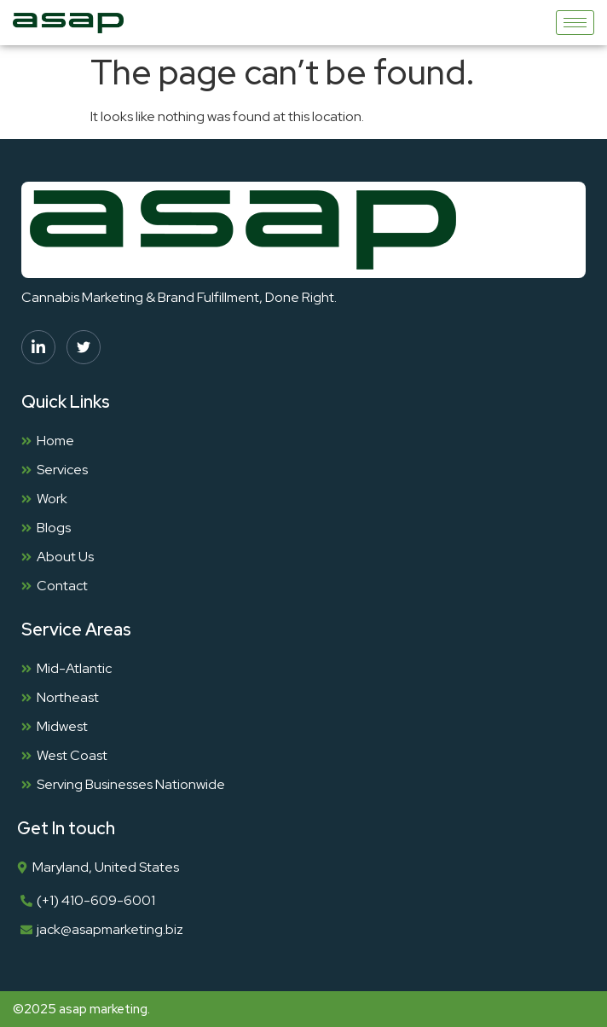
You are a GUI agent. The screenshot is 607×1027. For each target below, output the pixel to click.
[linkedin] (38, 347)
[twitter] (83, 347)
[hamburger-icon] (575, 22)
